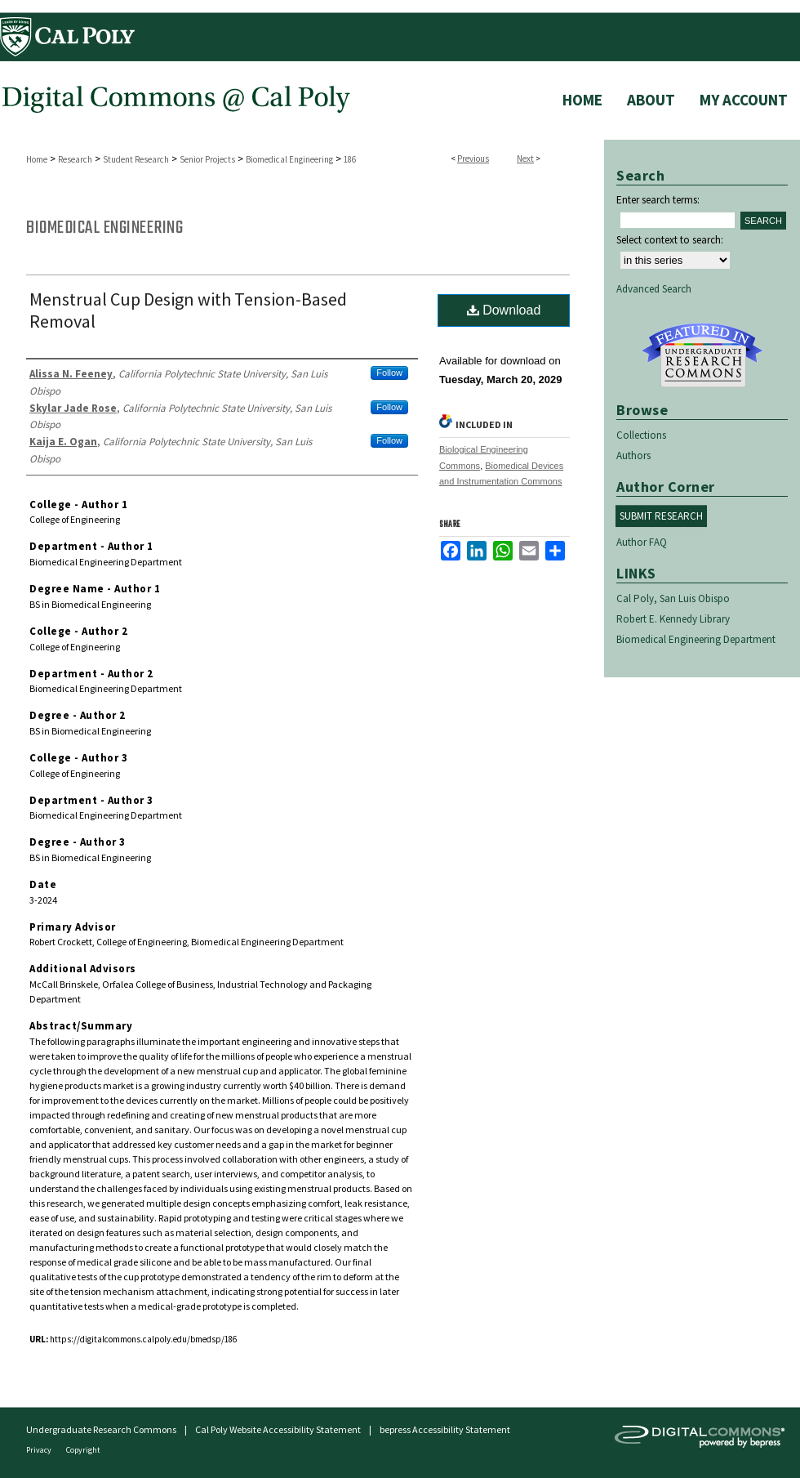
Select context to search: (669, 240)
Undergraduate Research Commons (702, 355)
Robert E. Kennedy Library (673, 619)
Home (36, 159)
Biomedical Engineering (289, 159)
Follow (389, 372)
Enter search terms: (658, 200)
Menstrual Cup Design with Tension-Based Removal (188, 310)
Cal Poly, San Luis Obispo (673, 598)
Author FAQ (641, 542)
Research (75, 159)
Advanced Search (653, 289)
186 (350, 159)
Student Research (136, 159)
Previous (473, 158)
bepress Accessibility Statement (445, 1429)
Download (504, 310)
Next (525, 158)
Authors (633, 455)
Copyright (83, 1450)
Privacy (39, 1450)
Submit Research (661, 516)
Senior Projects (207, 159)
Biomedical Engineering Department (696, 639)
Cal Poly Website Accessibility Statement (278, 1429)
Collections (641, 435)
